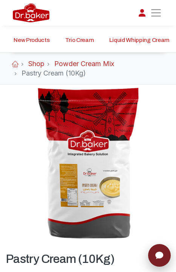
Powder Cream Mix (84, 64)
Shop (36, 64)
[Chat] (159, 255)
